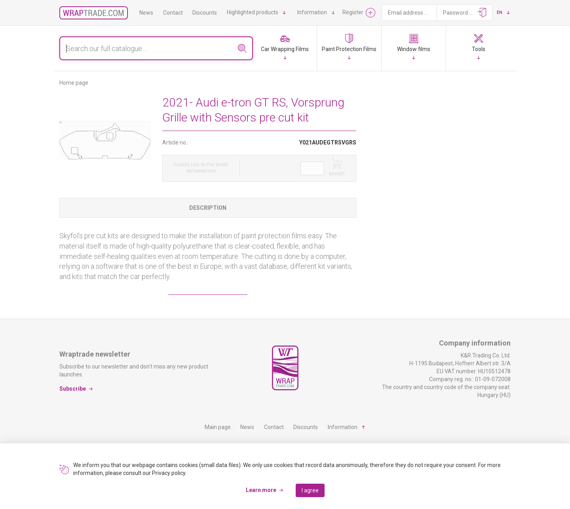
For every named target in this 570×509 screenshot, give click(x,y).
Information (312, 12)
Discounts (204, 12)
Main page (218, 427)
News (146, 12)
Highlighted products (252, 12)
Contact (173, 12)
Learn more (261, 490)
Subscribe (72, 389)
